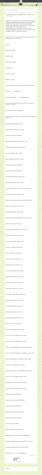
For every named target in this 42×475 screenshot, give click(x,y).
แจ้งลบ (35, 18)
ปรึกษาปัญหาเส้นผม (17, 9)
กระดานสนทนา (8, 9)
